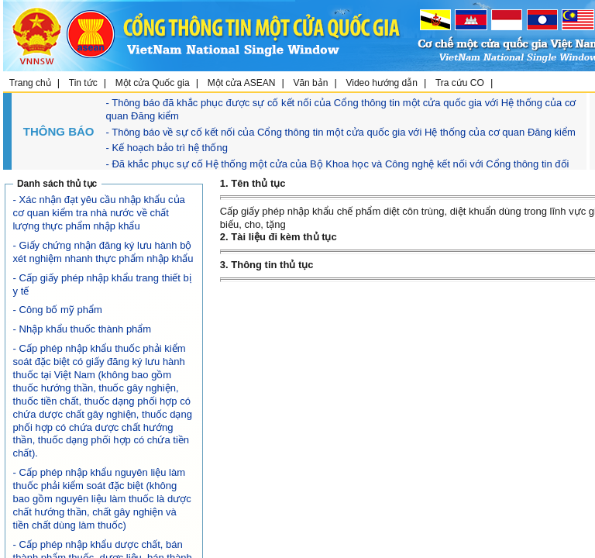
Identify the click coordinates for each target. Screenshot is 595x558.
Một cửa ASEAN (242, 83)
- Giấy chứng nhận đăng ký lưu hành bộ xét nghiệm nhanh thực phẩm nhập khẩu (103, 251)
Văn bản (310, 83)
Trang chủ (30, 83)
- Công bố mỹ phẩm (57, 309)
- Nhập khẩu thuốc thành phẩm (82, 329)
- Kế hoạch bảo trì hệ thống (167, 147)
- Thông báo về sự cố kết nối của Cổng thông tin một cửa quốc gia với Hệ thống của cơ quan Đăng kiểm (341, 132)
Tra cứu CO (459, 83)
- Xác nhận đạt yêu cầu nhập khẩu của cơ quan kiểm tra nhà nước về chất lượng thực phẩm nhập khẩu (99, 213)
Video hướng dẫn (382, 83)
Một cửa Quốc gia (152, 83)
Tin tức (83, 83)
